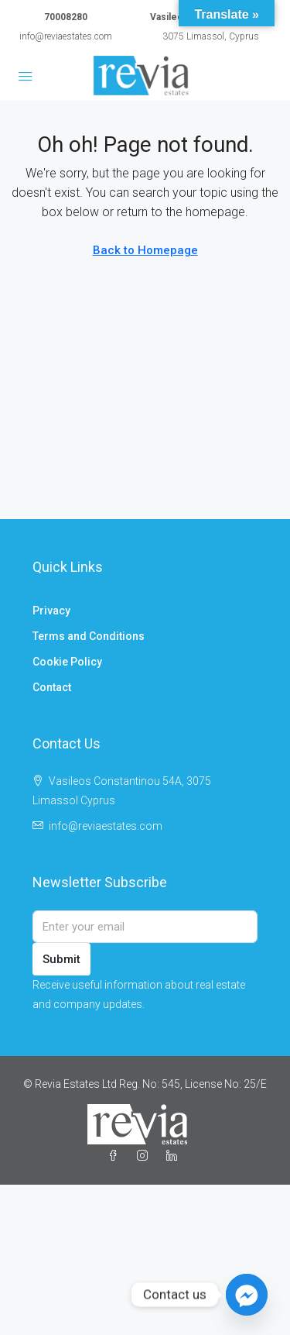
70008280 (65, 17)
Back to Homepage (145, 250)
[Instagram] (145, 1156)
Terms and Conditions (88, 636)
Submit (61, 959)
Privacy (51, 610)
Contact (51, 687)
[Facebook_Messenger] (247, 1295)
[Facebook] (116, 1156)
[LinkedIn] (174, 1156)
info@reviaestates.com (65, 36)
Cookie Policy (67, 661)
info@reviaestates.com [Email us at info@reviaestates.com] (105, 826)
